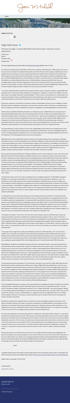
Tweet (15, 345)
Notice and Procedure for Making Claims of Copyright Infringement (51, 355)
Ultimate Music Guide (33, 65)
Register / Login (5, 384)
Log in (2, 369)
